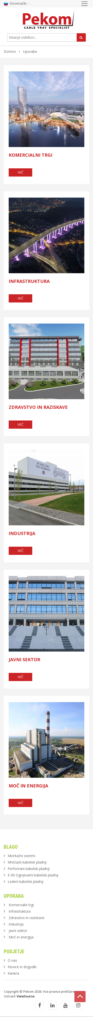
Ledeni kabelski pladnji (25, 881)
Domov (10, 51)
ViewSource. (26, 996)
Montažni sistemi (21, 855)
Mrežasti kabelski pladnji (27, 862)
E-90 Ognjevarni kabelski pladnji (33, 875)
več (20, 172)
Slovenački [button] (17, 3)
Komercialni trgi (30, 155)
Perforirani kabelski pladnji (29, 868)
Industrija (22, 533)
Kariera (13, 973)
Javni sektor (24, 659)
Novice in (22, 966)
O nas (12, 960)
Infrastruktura (29, 281)
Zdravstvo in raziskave (38, 407)
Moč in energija (28, 786)
